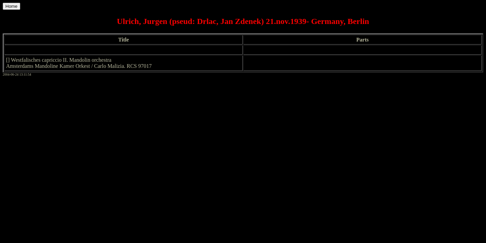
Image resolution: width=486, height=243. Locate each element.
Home (11, 6)
